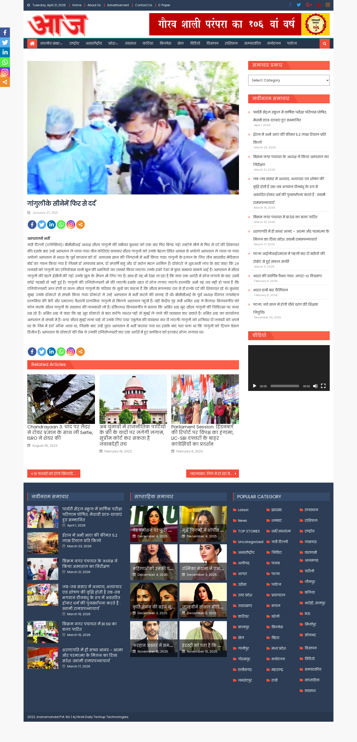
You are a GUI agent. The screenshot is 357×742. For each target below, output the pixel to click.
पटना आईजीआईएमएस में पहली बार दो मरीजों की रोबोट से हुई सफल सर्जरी (289, 257)
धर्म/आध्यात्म (281, 531)
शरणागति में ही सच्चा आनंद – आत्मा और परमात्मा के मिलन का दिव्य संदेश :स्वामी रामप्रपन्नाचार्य (291, 235)
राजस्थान (311, 509)
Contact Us (143, 5)
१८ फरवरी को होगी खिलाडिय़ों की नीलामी (57, 473)
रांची (274, 680)
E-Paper (164, 5)
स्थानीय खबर (50, 43)
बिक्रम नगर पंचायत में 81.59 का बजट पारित (285, 217)
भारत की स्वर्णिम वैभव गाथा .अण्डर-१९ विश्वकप (287, 276)
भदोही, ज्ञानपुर (315, 603)
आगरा (242, 573)
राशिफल (231, 43)
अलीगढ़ (243, 563)
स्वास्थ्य (130, 43)
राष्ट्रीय (74, 43)
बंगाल (275, 605)
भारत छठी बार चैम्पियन (270, 290)
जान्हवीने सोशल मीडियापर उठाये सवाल (218, 607)
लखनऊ (311, 541)
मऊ (307, 613)
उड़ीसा (242, 584)
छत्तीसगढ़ (245, 669)
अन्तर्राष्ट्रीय (94, 43)
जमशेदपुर (245, 680)
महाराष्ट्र (277, 669)
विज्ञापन (212, 43)
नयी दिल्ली (279, 541)
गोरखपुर (244, 659)
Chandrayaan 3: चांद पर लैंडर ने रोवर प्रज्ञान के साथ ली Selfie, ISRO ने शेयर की (60, 432)
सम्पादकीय (252, 43)
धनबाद (276, 520)
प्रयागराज (278, 595)
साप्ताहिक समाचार (154, 497)
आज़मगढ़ (311, 560)
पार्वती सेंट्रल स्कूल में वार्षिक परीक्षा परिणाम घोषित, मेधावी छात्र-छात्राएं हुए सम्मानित (290, 116)
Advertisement (118, 5)
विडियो (195, 43)
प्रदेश (111, 43)
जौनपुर (310, 581)
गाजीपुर (243, 648)
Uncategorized (250, 541)
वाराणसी (311, 552)
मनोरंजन (274, 43)
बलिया (310, 592)
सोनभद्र (310, 634)
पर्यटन (292, 43)
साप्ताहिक (312, 680)
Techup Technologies (110, 717)
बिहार (275, 637)
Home (76, 5)
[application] (289, 368)
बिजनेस (165, 43)
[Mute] (315, 386)
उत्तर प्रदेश (245, 595)
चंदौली (309, 571)
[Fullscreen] (323, 386)
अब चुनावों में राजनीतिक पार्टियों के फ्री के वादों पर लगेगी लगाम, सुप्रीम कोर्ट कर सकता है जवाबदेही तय (132, 435)
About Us (94, 5)
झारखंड (276, 509)
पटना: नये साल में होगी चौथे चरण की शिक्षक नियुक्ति (285, 308)
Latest (243, 509)
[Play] (254, 386)
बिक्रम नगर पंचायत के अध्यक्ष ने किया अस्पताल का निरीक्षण (291, 160)
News (242, 520)
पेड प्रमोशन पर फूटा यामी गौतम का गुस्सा (170, 530)
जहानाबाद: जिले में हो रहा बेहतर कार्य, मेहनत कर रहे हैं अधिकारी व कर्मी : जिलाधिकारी (214, 473)
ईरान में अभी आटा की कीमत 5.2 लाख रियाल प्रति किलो (289, 138)
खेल (181, 43)
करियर (148, 43)
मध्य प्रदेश (278, 648)
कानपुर (243, 627)
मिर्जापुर (310, 624)
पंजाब (275, 563)
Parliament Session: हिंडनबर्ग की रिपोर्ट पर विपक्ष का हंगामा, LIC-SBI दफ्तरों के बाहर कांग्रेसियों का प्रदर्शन (202, 435)
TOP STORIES (249, 531)
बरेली (275, 616)
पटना (275, 573)
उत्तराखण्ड (245, 605)
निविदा (276, 552)
